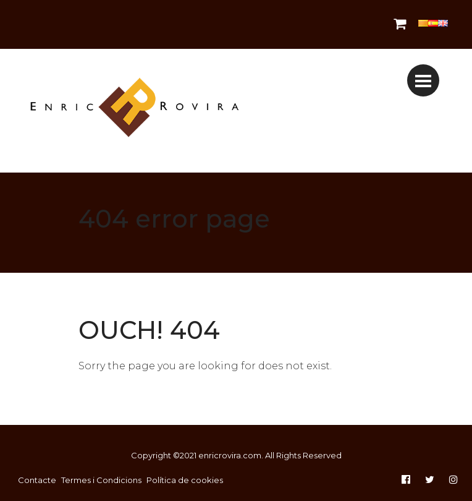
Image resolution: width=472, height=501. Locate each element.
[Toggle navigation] (423, 80)
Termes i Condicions (101, 480)
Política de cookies (184, 480)
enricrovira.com (229, 455)
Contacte (37, 480)
